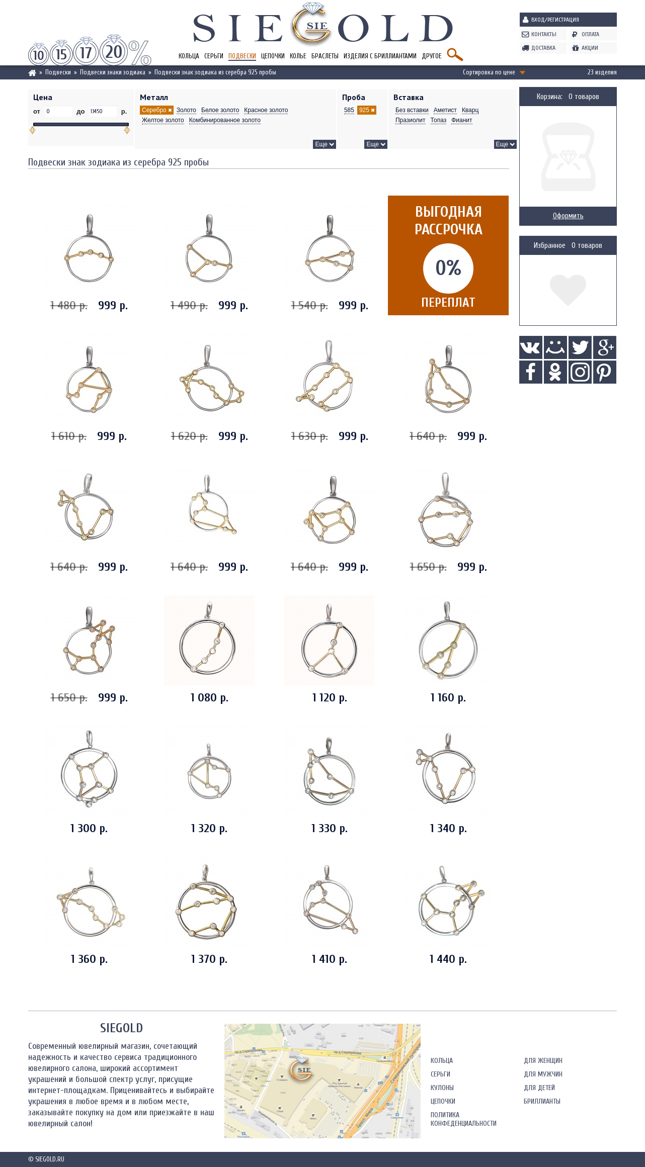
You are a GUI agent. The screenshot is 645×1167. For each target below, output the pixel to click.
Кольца (189, 56)
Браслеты (325, 56)
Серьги (213, 56)
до (81, 111)
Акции (590, 47)
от (37, 111)
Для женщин (543, 1060)
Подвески (242, 56)
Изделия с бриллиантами (380, 56)
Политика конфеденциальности (464, 1119)
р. (123, 111)
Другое (432, 56)
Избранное (550, 245)
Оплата (590, 34)
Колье (298, 56)
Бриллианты (542, 1101)
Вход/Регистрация (555, 19)
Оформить (568, 216)
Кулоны (442, 1088)
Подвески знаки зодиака (112, 72)
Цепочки (273, 56)
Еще (321, 144)
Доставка (543, 47)
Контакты (543, 34)
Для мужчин (543, 1074)
